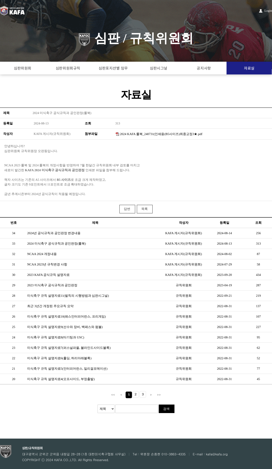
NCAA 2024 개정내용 (42, 254)
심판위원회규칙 (68, 68)
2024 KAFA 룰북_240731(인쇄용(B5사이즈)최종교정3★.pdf (161, 134)
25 (13, 327)
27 (13, 306)
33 (13, 243)
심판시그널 (158, 68)
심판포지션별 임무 (113, 68)
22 (13, 358)
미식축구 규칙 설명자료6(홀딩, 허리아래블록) (59, 358)
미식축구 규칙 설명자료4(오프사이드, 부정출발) (61, 379)
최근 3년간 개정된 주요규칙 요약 (50, 306)
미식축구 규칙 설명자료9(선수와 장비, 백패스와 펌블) (65, 327)
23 (13, 347)
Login (265, 10)
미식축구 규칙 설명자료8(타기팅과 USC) (55, 337)
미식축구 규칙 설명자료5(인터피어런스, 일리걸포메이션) (67, 368)
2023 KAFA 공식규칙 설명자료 (48, 275)
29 (13, 285)
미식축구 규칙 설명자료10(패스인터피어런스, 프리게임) (66, 316)
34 (13, 233)
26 (13, 316)
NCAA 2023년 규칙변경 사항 (47, 264)
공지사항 (204, 68)
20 (13, 379)
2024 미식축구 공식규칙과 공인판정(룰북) (56, 243)
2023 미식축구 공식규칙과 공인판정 (52, 285)
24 (13, 337)
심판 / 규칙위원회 (136, 38)
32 (13, 254)
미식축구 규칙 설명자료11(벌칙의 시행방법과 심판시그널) (68, 295)
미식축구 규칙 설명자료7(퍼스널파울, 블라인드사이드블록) (69, 347)
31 (13, 264)
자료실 (249, 68)
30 (13, 275)
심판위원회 (22, 68)
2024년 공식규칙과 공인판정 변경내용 (54, 233)
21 (13, 368)
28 (13, 295)
